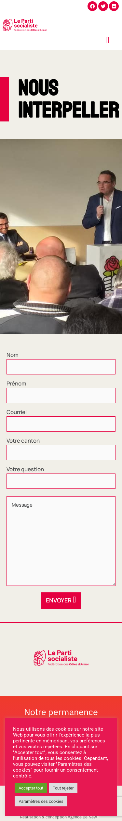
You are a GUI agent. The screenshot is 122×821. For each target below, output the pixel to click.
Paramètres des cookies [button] (41, 801)
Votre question (25, 469)
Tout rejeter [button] (63, 788)
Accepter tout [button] (31, 788)
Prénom (16, 383)
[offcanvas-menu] (107, 40)
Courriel (17, 412)
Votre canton (23, 440)
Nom (13, 355)
